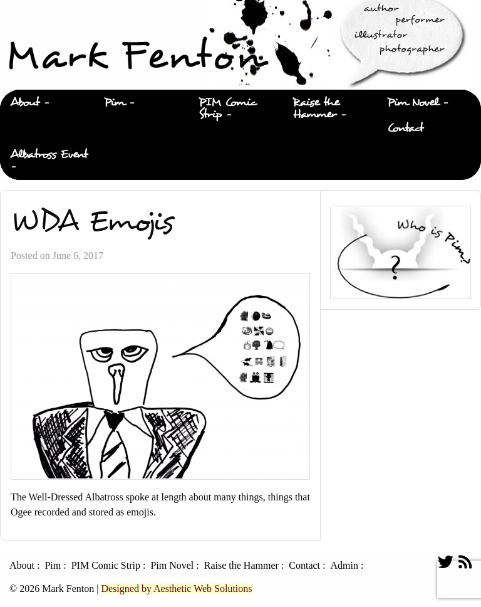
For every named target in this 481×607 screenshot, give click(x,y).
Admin (344, 566)
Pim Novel (412, 102)
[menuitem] (47, 103)
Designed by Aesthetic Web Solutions (176, 588)
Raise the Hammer (315, 108)
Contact (405, 128)
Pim (114, 102)
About (24, 102)
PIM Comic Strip (228, 108)
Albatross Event (49, 154)
